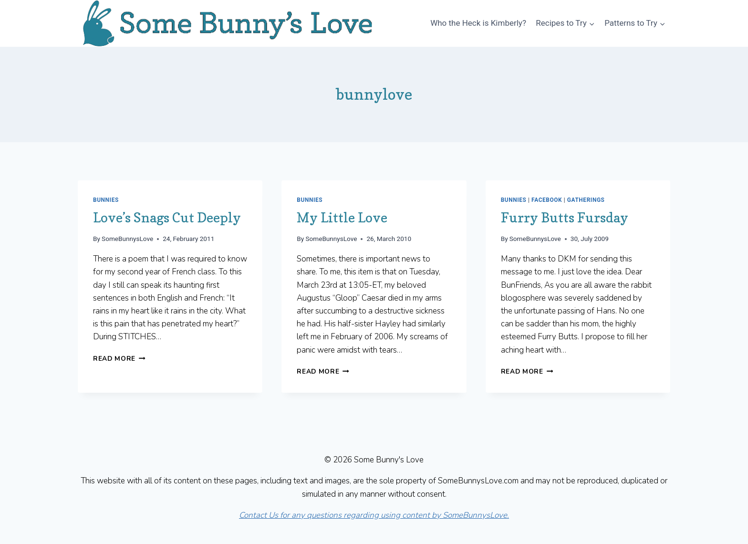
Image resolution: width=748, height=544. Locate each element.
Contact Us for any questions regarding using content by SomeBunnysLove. (374, 515)
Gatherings (586, 200)
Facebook (546, 200)
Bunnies (106, 200)
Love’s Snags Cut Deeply (167, 217)
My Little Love (342, 217)
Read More (119, 358)
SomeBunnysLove (127, 238)
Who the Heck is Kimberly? (478, 23)
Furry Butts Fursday (564, 217)
